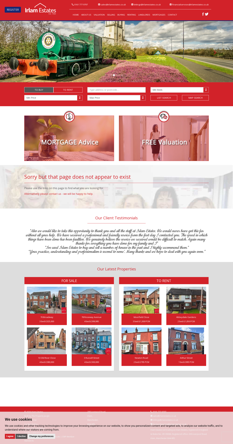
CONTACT (172, 14)
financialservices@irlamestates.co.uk (189, 4)
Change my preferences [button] (41, 436)
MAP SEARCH (195, 97)
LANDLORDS (144, 14)
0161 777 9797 (80, 4)
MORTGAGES (159, 14)
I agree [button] (9, 436)
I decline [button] (21, 436)
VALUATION (99, 14)
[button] (17, 51)
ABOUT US (86, 14)
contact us (55, 194)
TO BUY (39, 89)
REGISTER (13, 9)
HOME (76, 14)
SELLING (111, 14)
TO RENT (68, 89)
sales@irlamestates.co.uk (112, 4)
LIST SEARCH (164, 97)
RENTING (131, 14)
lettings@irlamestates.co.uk (146, 4)
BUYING (121, 14)
